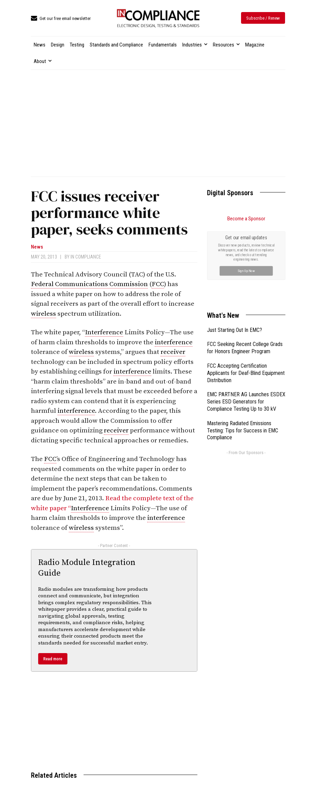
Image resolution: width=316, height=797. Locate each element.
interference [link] (174, 342)
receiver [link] (173, 352)
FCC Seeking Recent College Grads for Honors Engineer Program (245, 348)
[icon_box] (61, 18)
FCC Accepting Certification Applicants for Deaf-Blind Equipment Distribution (246, 373)
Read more (52, 658)
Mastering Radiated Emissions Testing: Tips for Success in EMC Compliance (242, 430)
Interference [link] (104, 332)
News (37, 247)
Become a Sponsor (246, 219)
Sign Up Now (246, 270)
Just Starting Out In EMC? (234, 330)
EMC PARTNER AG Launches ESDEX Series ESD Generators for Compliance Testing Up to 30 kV (246, 401)
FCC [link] (158, 284)
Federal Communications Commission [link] (89, 284)
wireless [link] (43, 314)
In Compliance (85, 257)
